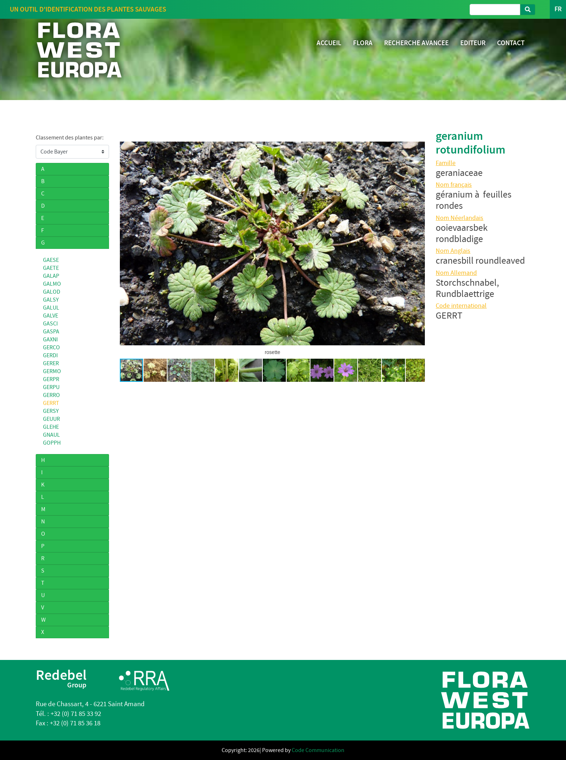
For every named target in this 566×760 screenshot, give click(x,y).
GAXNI (50, 339)
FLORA (363, 42)
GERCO (51, 347)
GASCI (50, 323)
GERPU (51, 387)
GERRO (51, 395)
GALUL (51, 307)
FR (557, 9)
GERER (51, 363)
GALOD (51, 291)
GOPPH (52, 442)
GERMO (52, 371)
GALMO (52, 284)
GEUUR (51, 419)
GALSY (51, 299)
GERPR (51, 379)
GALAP (51, 276)
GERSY (51, 411)
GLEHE (51, 427)
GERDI (50, 355)
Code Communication (318, 750)
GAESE (51, 260)
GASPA (51, 331)
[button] (126, 243)
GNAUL (51, 435)
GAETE (51, 268)
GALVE (50, 315)
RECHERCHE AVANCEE (416, 42)
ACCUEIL (329, 42)
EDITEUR (473, 42)
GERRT (51, 403)
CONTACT (510, 42)
